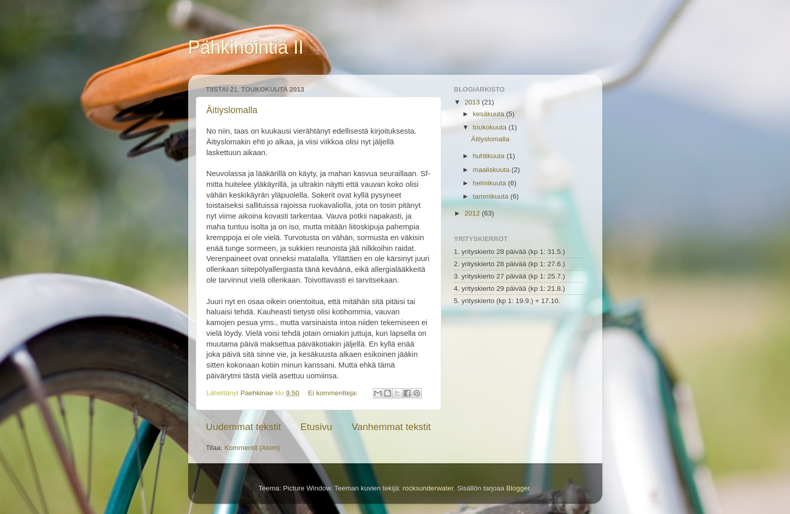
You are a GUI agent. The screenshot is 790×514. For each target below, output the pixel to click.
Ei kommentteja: (333, 393)
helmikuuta (490, 183)
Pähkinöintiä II (246, 47)
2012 (473, 213)
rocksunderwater (427, 488)
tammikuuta (492, 196)
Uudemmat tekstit (243, 426)
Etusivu (316, 426)
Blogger (518, 488)
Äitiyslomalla (232, 110)
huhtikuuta (490, 156)
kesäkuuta (489, 114)
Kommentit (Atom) (252, 448)
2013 (473, 102)
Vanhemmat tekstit (391, 426)
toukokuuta (491, 127)
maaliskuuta (492, 170)
